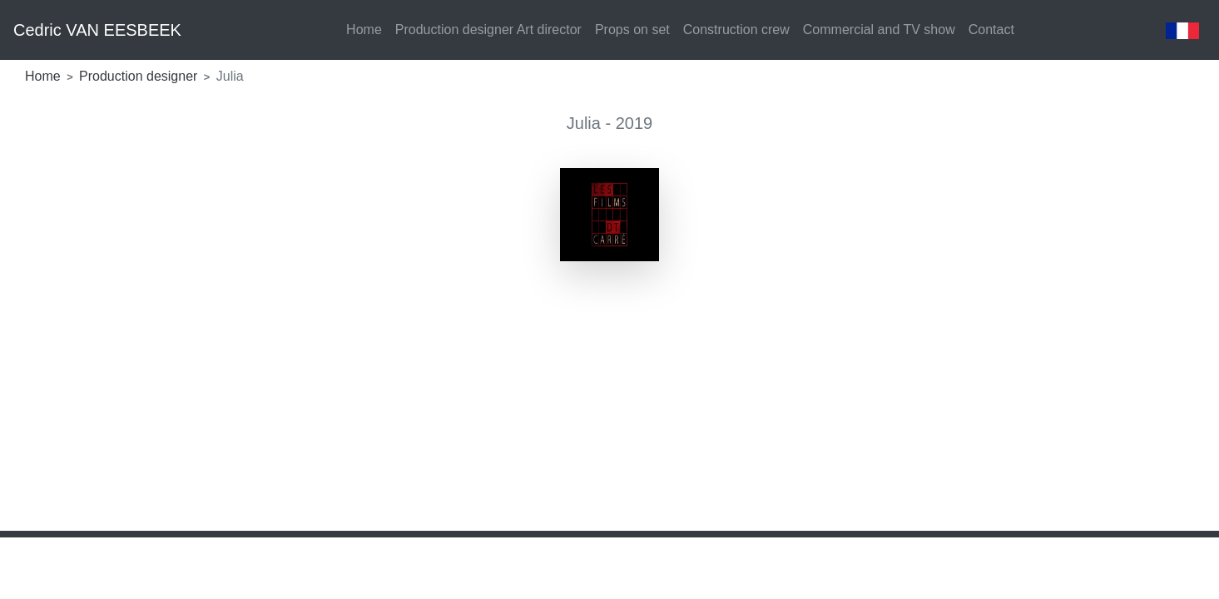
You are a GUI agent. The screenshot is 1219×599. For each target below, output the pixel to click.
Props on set (632, 29)
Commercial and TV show (879, 29)
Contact (991, 29)
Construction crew (736, 29)
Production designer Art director (488, 29)
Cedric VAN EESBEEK (97, 30)
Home (364, 29)
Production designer (140, 76)
